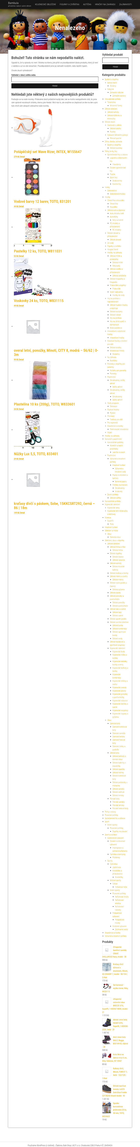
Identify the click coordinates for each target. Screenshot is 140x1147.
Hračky (107, 197)
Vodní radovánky (116, 292)
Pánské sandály (118, 802)
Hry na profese (116, 318)
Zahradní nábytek (117, 92)
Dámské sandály (118, 733)
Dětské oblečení (111, 109)
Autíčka (87, 4)
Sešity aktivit (117, 387)
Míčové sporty (115, 880)
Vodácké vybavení (119, 926)
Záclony (113, 86)
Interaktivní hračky (117, 337)
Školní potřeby (113, 494)
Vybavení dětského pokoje (117, 135)
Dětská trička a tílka (117, 547)
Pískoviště (116, 288)
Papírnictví (111, 377)
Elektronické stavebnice (119, 429)
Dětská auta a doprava (116, 210)
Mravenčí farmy (116, 105)
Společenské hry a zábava (117, 154)
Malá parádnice (116, 328)
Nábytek (110, 89)
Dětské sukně (117, 615)
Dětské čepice (117, 557)
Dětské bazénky (116, 148)
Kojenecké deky (113, 507)
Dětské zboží (110, 122)
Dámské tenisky (118, 736)
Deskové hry (117, 180)
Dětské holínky (118, 772)
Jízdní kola (116, 867)
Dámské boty (115, 723)
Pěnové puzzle (115, 138)
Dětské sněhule (118, 792)
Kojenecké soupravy (120, 710)
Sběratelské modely (117, 194)
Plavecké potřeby (111, 815)
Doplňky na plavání (119, 831)
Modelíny (116, 354)
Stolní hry (113, 177)
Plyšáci (113, 413)
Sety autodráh (117, 220)
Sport (107, 821)
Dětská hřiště (117, 262)
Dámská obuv (115, 537)
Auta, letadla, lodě (117, 213)
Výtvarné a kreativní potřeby (116, 936)
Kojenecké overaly (119, 687)
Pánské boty (115, 798)
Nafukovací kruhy (122, 896)
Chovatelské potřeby (113, 99)
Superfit (110, 521)
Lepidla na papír (118, 452)
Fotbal (114, 883)
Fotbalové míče (121, 887)
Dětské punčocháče (120, 606)
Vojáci (109, 432)
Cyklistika (113, 864)
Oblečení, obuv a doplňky (114, 540)
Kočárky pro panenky (118, 370)
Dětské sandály (118, 789)
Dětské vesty (117, 638)
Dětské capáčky (118, 769)
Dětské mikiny (117, 579)
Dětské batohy (115, 128)
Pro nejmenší (112, 422)
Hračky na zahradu (105, 4)
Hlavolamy (116, 164)
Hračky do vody (118, 295)
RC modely (116, 230)
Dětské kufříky (115, 498)
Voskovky (118, 491)
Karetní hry (116, 184)
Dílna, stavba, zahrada (113, 141)
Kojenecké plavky (119, 691)
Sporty (109, 861)
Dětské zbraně (115, 239)
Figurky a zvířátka (69, 4)
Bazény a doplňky (114, 145)
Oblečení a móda (111, 530)
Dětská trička (117, 550)
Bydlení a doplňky (112, 79)
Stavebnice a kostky (115, 426)
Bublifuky (113, 360)
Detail (22, 156)
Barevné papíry (121, 481)
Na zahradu (111, 357)
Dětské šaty (117, 612)
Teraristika (111, 102)
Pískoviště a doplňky (118, 285)
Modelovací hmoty (117, 351)
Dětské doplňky (116, 553)
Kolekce (108, 517)
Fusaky (113, 131)
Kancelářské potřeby (115, 442)
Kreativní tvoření (118, 465)
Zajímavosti (125, 4)
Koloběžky (119, 877)
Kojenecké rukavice (120, 700)
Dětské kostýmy (116, 311)
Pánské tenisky (118, 805)
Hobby (107, 187)
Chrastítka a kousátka (115, 200)
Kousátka (113, 207)
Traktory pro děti (116, 419)
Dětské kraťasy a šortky (119, 573)
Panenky (113, 373)
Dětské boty (114, 753)
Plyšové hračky (113, 409)
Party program (113, 403)
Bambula (13, 3)
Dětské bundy (117, 625)
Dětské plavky (115, 592)
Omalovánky (117, 396)
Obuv (109, 534)
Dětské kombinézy (119, 628)
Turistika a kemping (117, 854)
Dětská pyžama (118, 589)
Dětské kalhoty (113, 112)
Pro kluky (110, 416)
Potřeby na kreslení (120, 485)
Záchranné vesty (121, 929)
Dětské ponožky (118, 602)
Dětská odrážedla (119, 275)
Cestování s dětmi (114, 125)
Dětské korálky (115, 347)
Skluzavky (116, 266)
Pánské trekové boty (120, 808)
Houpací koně (112, 249)
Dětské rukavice (118, 560)
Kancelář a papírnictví (113, 439)
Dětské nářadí (115, 315)
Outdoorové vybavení (115, 838)
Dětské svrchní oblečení (119, 622)
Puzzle (112, 174)
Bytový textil (112, 82)
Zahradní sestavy (119, 96)
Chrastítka (114, 203)
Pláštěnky (116, 857)
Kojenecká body (118, 651)
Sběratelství (112, 190)
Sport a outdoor (111, 834)
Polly (112, 524)
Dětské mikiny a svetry (119, 576)
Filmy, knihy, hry (111, 151)
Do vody (110, 243)
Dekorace (113, 406)
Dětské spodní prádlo (118, 619)
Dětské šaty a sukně (118, 609)
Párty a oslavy (110, 812)
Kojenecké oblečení (45, 4)
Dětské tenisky (118, 795)
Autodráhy (114, 217)
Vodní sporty (112, 825)
